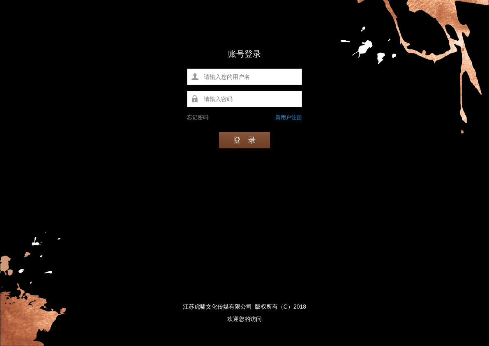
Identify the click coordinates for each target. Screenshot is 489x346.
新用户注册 (288, 117)
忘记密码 (197, 117)
